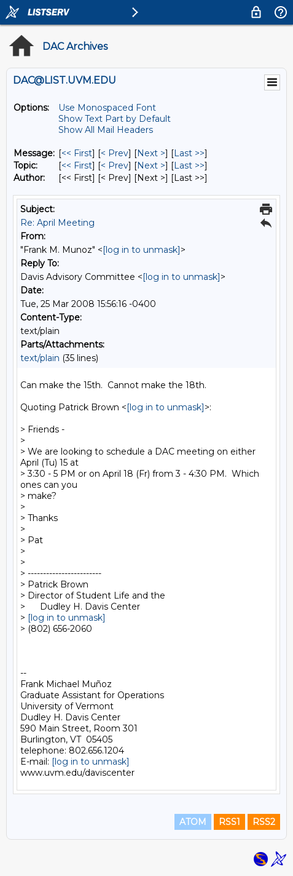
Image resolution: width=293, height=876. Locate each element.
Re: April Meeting (57, 222)
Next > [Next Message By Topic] (151, 165)
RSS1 (229, 821)
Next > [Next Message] (151, 153)
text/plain (40, 358)
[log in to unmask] (142, 249)
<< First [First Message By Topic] (76, 165)
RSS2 (263, 821)
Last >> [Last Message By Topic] (189, 165)
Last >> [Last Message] (189, 153)
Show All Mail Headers (105, 129)
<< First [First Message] (76, 153)
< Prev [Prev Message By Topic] (114, 165)
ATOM (192, 821)
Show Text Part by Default (114, 118)
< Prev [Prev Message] (114, 153)
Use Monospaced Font (107, 107)
